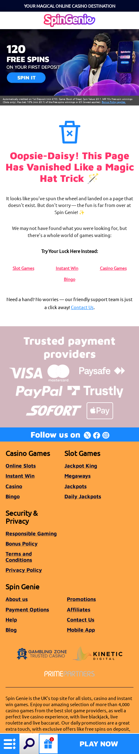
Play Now (99, 743)
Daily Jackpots (82, 496)
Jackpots (75, 486)
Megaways (77, 476)
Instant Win (67, 268)
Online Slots (21, 465)
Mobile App (81, 629)
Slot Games (23, 268)
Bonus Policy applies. (114, 102)
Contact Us (82, 307)
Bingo (69, 279)
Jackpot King (80, 465)
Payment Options (27, 609)
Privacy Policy (24, 570)
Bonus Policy (22, 543)
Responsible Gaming (31, 533)
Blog (11, 629)
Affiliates (78, 609)
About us (17, 599)
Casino (14, 486)
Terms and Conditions (19, 556)
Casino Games (113, 268)
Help (11, 619)
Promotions (81, 599)
